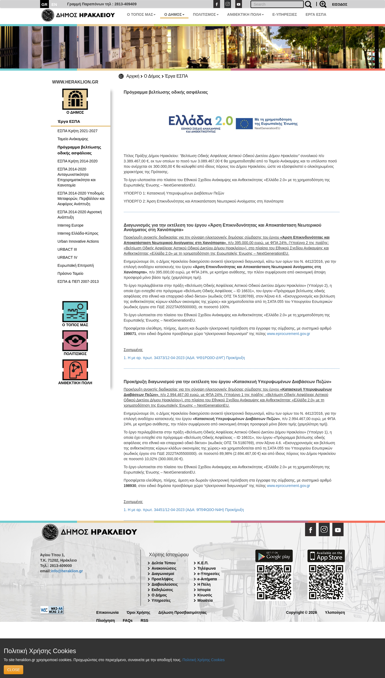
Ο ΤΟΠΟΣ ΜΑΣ (141, 14)
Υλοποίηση (335, 612)
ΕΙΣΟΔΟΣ (339, 4)
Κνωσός (205, 595)
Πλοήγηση (105, 620)
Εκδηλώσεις (162, 590)
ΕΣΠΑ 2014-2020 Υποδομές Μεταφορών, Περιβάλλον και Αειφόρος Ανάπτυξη (81, 198)
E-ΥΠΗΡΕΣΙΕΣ (284, 14)
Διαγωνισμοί (163, 574)
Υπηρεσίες (161, 600)
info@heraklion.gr (67, 571)
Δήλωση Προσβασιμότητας (182, 612)
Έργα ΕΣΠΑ (176, 76)
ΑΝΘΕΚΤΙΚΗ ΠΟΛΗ (245, 14)
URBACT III (67, 249)
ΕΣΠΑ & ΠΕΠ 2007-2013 (78, 281)
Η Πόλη (204, 584)
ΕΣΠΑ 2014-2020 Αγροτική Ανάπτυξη (79, 214)
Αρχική (133, 76)
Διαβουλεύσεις (165, 584)
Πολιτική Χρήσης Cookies (203, 660)
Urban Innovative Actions (78, 241)
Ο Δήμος (152, 76)
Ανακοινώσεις (164, 568)
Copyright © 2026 (301, 612)
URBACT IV (67, 257)
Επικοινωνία (107, 612)
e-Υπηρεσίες (209, 574)
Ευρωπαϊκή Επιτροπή (75, 265)
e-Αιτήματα (207, 579)
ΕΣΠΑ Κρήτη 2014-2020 (77, 161)
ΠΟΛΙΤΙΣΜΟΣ (206, 14)
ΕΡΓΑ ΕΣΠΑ (316, 14)
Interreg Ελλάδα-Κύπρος (77, 233)
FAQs (128, 620)
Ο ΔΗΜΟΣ (174, 14)
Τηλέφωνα (207, 568)
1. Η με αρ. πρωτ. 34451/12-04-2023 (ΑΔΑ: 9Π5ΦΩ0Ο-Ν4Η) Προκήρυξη (184, 510)
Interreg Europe (70, 225)
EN (54, 4)
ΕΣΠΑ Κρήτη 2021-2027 (77, 131)
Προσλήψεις (163, 579)
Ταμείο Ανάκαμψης (72, 139)
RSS (144, 620)
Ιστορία (204, 590)
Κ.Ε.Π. (203, 563)
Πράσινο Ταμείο (70, 273)
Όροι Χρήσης (139, 612)
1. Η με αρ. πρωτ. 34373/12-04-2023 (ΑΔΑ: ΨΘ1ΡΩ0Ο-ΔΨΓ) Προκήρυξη (184, 358)
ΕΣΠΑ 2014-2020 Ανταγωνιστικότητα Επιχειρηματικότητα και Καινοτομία (76, 177)
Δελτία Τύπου (164, 563)
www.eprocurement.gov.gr (288, 334)
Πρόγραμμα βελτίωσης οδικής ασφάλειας (79, 150)
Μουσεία (205, 600)
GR (44, 4)
